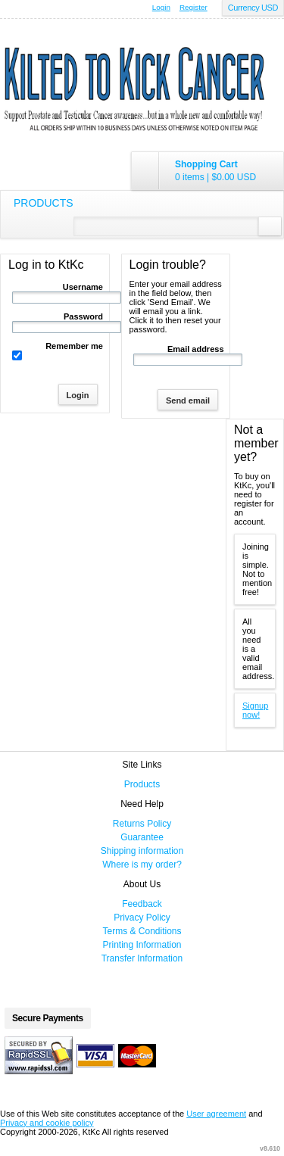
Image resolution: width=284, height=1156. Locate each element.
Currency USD (253, 7)
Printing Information (141, 944)
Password (83, 316)
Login (161, 7)
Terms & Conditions (141, 931)
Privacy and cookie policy (47, 1122)
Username (83, 286)
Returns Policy (142, 823)
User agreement (216, 1113)
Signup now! (255, 710)
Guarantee (142, 837)
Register (193, 7)
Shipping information (142, 851)
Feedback (142, 904)
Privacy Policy (142, 917)
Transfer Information (142, 958)
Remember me (74, 346)
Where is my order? (142, 864)
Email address (195, 349)
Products (43, 203)
